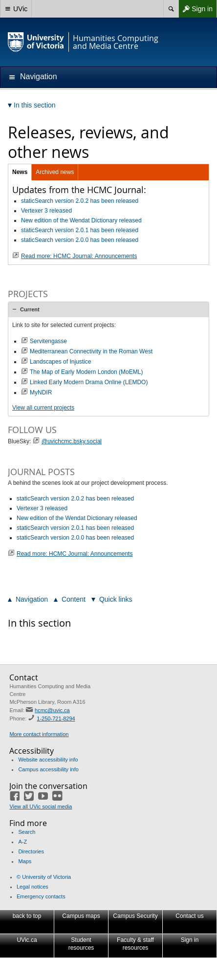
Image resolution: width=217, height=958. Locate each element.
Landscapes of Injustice (60, 361)
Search (26, 832)
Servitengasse (48, 341)
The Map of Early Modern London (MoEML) (86, 372)
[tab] (108, 309)
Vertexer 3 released (46, 210)
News (19, 172)
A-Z (22, 842)
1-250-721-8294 (56, 718)
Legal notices (32, 887)
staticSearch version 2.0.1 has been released (79, 230)
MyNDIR (41, 392)
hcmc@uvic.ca (52, 710)
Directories (31, 851)
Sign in (195, 9)
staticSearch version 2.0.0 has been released (79, 240)
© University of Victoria (44, 877)
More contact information (38, 734)
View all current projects (43, 407)
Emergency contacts (41, 896)
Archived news (55, 172)
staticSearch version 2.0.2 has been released (79, 200)
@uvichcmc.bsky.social (72, 441)
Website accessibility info (48, 759)
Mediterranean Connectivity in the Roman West (91, 351)
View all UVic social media (40, 806)
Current (30, 309)
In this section (39, 623)
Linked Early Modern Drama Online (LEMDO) (89, 382)
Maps (24, 861)
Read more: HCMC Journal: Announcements (79, 256)
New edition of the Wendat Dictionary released (81, 220)
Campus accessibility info (48, 769)
